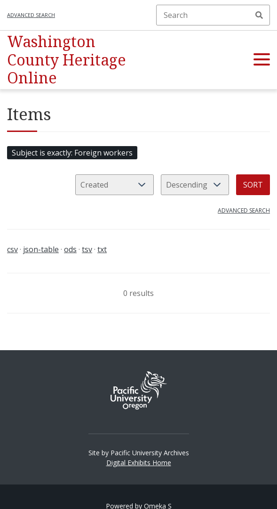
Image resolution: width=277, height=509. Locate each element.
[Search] (213, 15)
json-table (41, 249)
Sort (253, 185)
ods (70, 249)
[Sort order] (195, 184)
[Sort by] (114, 184)
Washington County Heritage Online (66, 59)
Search (259, 15)
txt (102, 249)
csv (12, 249)
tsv (87, 249)
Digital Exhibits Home (138, 462)
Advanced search (31, 14)
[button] (261, 59)
